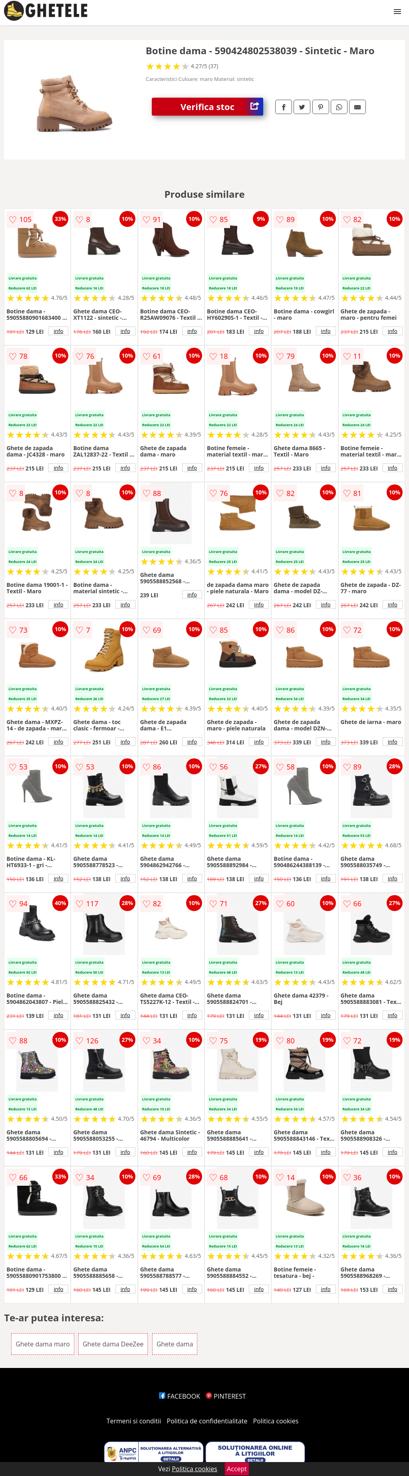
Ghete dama (175, 1344)
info (58, 331)
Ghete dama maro (43, 1344)
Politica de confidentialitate (207, 1421)
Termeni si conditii (134, 1421)
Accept (237, 1468)
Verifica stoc (222, 107)
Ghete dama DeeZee (113, 1344)
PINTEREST (226, 1396)
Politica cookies (276, 1421)
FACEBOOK (179, 1396)
